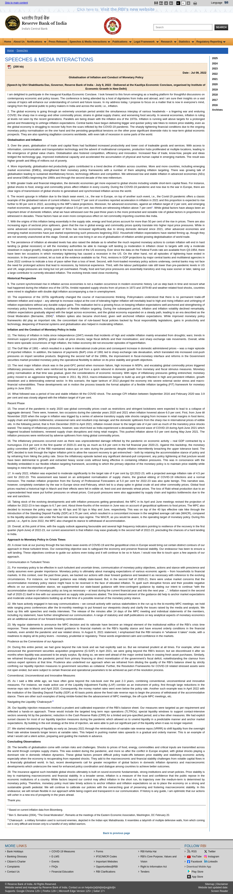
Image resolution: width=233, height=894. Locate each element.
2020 (215, 84)
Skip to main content (16, 2)
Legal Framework (146, 41)
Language (216, 2)
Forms (99, 851)
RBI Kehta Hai (148, 851)
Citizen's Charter (16, 861)
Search (221, 27)
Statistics (186, 41)
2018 (215, 94)
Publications (122, 41)
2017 (215, 99)
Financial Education (63, 871)
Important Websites (107, 861)
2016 (215, 105)
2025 (215, 58)
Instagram (213, 856)
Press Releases (58, 41)
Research (168, 41)
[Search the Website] (183, 27)
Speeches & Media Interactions (89, 41)
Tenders (144, 871)
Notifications (36, 41)
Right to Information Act (153, 866)
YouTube (197, 856)
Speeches (22, 50)
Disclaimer (222, 884)
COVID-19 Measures (63, 851)
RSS (194, 851)
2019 (215, 89)
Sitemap (209, 884)
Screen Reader (219, 891)
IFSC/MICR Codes (106, 856)
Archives (217, 109)
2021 (215, 79)
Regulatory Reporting (211, 41)
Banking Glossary (17, 856)
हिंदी (226, 2)
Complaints (13, 866)
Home (7, 41)
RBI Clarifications (105, 871)
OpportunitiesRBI (107, 866)
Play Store (197, 871)
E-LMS (55, 856)
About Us (19, 41)
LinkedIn (213, 861)
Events (55, 861)
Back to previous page (116, 833)
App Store (197, 876)
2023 (215, 68)
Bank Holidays (15, 851)
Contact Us (13, 871)
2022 (215, 73)
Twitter (212, 851)
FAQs (55, 866)
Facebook (196, 861)
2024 (215, 63)
